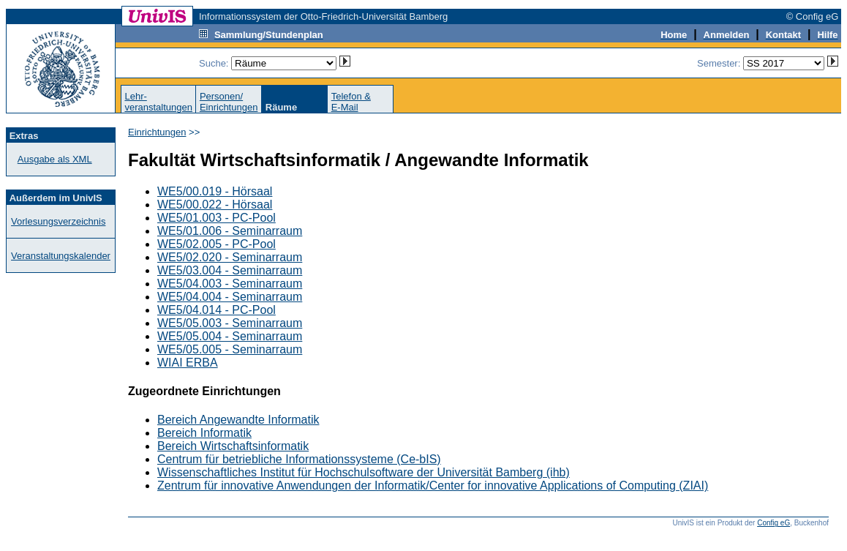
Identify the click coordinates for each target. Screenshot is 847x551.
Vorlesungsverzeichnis (58, 221)
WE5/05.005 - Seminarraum (229, 349)
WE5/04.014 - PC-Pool (216, 310)
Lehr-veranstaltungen (158, 102)
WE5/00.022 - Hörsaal (214, 204)
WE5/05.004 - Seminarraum (229, 336)
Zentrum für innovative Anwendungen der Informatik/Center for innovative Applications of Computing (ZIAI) (432, 485)
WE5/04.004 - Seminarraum (229, 297)
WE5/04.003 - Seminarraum (229, 283)
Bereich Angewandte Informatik (238, 419)
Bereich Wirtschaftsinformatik (233, 446)
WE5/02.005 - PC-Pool (216, 244)
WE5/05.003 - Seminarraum (229, 323)
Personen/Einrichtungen (229, 102)
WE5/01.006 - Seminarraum (229, 231)
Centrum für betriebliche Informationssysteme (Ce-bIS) (299, 459)
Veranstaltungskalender (60, 255)
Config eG (773, 523)
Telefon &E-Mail (351, 102)
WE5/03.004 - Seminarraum (229, 270)
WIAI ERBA (187, 362)
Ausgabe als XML (55, 159)
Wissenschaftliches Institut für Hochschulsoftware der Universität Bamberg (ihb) (363, 472)
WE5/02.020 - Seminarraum (229, 257)
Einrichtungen (157, 132)
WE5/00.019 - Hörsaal (214, 191)
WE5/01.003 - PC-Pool (216, 217)
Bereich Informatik (204, 433)
